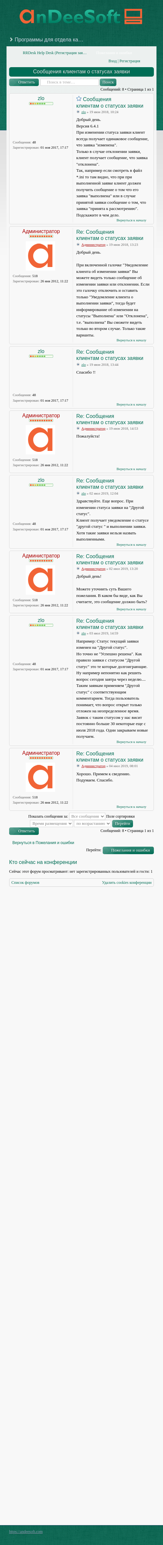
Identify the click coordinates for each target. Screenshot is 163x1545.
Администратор (41, 231)
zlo (41, 98)
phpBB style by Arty (124, 1533)
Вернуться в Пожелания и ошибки (43, 843)
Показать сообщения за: (66, 816)
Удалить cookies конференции (127, 882)
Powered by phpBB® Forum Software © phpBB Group (144, 1533)
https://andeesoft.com (26, 1531)
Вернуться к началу (131, 220)
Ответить (26, 82)
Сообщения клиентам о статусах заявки (81, 71)
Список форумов (25, 882)
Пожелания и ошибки (130, 850)
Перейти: (93, 850)
